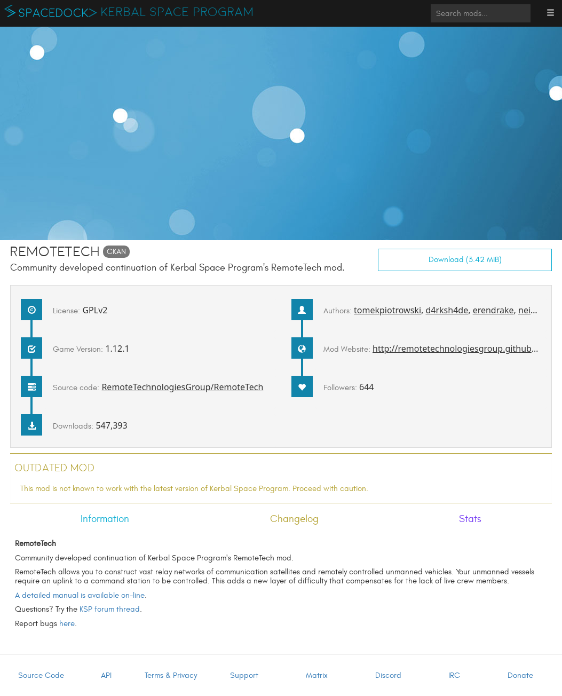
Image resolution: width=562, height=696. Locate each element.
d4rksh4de (446, 310)
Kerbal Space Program (177, 12)
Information (105, 519)
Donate (520, 675)
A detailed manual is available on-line (80, 595)
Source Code (41, 675)
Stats (470, 519)
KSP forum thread (110, 609)
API (106, 675)
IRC (454, 675)
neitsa (530, 310)
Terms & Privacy (171, 675)
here (67, 623)
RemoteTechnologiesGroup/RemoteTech (182, 387)
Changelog (294, 519)
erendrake (493, 310)
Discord (388, 675)
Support (244, 675)
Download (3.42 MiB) (465, 259)
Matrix (317, 675)
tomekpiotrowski (387, 310)
